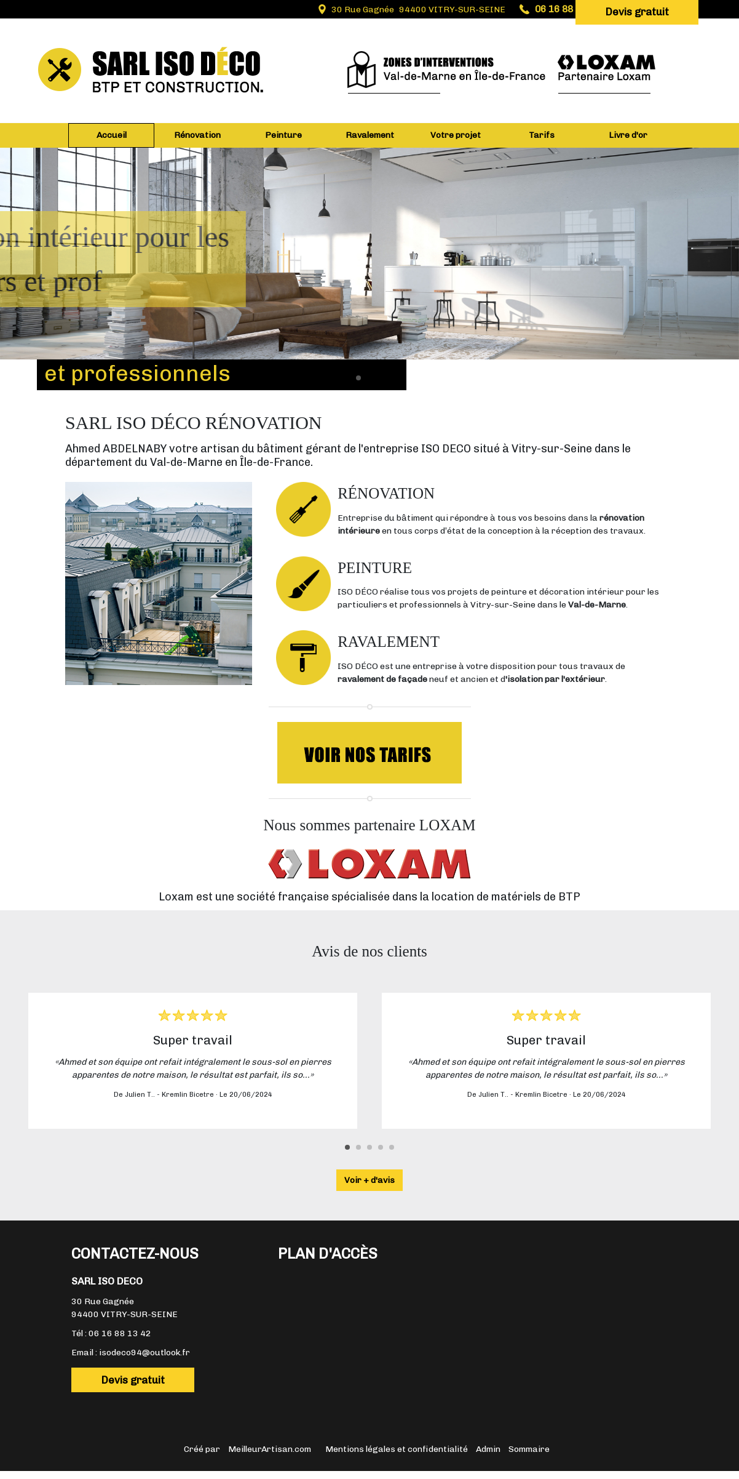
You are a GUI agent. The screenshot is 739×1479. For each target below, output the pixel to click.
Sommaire (529, 1449)
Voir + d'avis (369, 1180)
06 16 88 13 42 (120, 1333)
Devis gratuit (637, 12)
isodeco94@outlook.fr (144, 1352)
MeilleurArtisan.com (269, 1449)
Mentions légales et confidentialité (396, 1449)
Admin (488, 1449)
